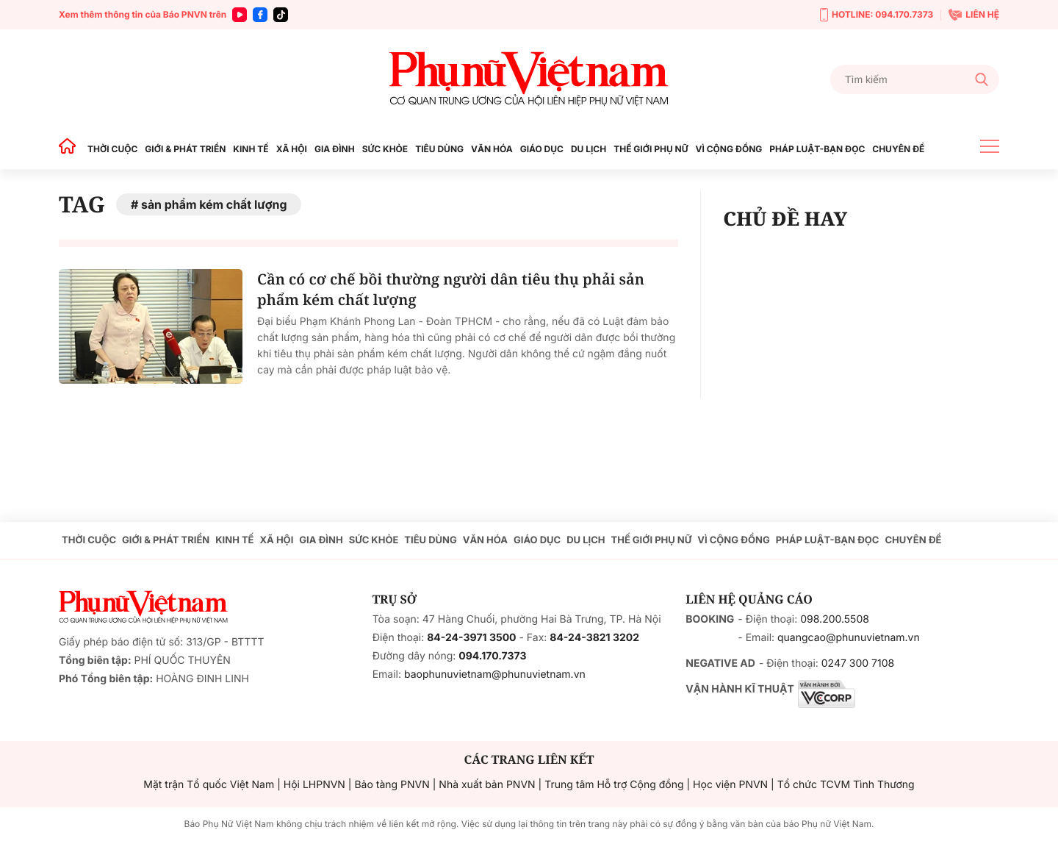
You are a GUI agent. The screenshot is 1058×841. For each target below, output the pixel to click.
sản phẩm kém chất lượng (214, 204)
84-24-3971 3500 (471, 637)
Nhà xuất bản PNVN (487, 785)
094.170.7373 (492, 656)
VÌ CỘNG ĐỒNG (729, 148)
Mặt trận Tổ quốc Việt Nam (208, 785)
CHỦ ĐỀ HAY (785, 218)
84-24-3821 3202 (594, 637)
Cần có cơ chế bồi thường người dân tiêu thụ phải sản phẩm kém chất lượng (450, 289)
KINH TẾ (250, 148)
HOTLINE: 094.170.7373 (876, 15)
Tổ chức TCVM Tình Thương (846, 785)
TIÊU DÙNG (439, 148)
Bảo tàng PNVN (391, 785)
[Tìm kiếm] (914, 79)
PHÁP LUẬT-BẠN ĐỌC (817, 148)
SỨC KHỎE (385, 148)
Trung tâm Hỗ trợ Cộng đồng (613, 785)
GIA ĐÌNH (334, 148)
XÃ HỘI (291, 148)
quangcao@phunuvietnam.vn (848, 637)
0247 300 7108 (857, 663)
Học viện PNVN (730, 785)
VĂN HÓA (492, 148)
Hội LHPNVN (314, 785)
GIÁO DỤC (542, 148)
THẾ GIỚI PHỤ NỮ (650, 148)
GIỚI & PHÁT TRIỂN (185, 148)
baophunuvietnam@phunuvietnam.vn (495, 674)
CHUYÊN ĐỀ (898, 148)
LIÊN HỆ (974, 15)
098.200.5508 (834, 619)
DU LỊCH (588, 148)
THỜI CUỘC (112, 148)
